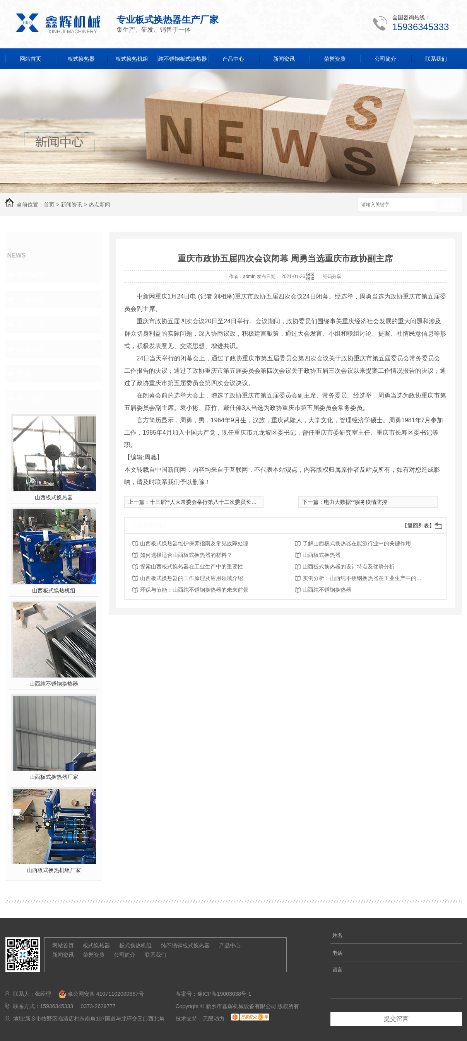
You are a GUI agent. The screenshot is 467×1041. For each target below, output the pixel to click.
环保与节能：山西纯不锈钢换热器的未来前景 (194, 590)
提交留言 (396, 1018)
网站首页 (30, 59)
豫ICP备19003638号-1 (224, 994)
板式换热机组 (132, 59)
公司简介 (385, 59)
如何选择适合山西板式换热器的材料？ (186, 555)
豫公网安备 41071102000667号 (98, 994)
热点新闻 (99, 204)
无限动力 (213, 1018)
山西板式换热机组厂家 (54, 870)
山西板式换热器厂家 (53, 777)
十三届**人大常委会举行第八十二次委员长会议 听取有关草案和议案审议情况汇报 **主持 (256, 502)
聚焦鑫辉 (31, 274)
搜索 (448, 205)
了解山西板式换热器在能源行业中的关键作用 (357, 543)
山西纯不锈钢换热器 (53, 684)
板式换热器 (81, 59)
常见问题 (31, 324)
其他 (24, 373)
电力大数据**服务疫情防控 (356, 502)
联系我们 (436, 59)
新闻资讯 (284, 59)
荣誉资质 (335, 59)
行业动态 (31, 299)
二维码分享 (329, 276)
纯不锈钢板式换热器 (182, 59)
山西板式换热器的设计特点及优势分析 (349, 566)
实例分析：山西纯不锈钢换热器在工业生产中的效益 (364, 578)
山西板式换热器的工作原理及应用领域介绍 (191, 578)
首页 (49, 204)
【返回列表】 (418, 525)
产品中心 (233, 59)
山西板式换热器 (54, 497)
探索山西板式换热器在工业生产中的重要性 (191, 566)
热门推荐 (31, 398)
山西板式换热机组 (53, 590)
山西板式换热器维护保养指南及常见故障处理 (194, 543)
